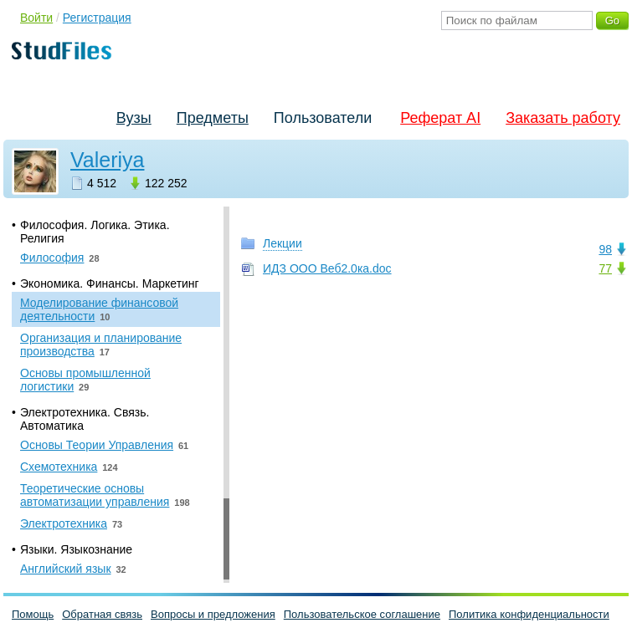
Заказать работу (563, 118)
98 (605, 249)
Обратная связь (102, 614)
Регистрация (97, 17)
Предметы (213, 118)
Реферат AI (440, 118)
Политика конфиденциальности (529, 614)
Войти (36, 17)
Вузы (134, 118)
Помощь (33, 614)
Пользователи (323, 118)
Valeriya (107, 159)
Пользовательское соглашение (362, 614)
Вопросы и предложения (213, 614)
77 (605, 268)
